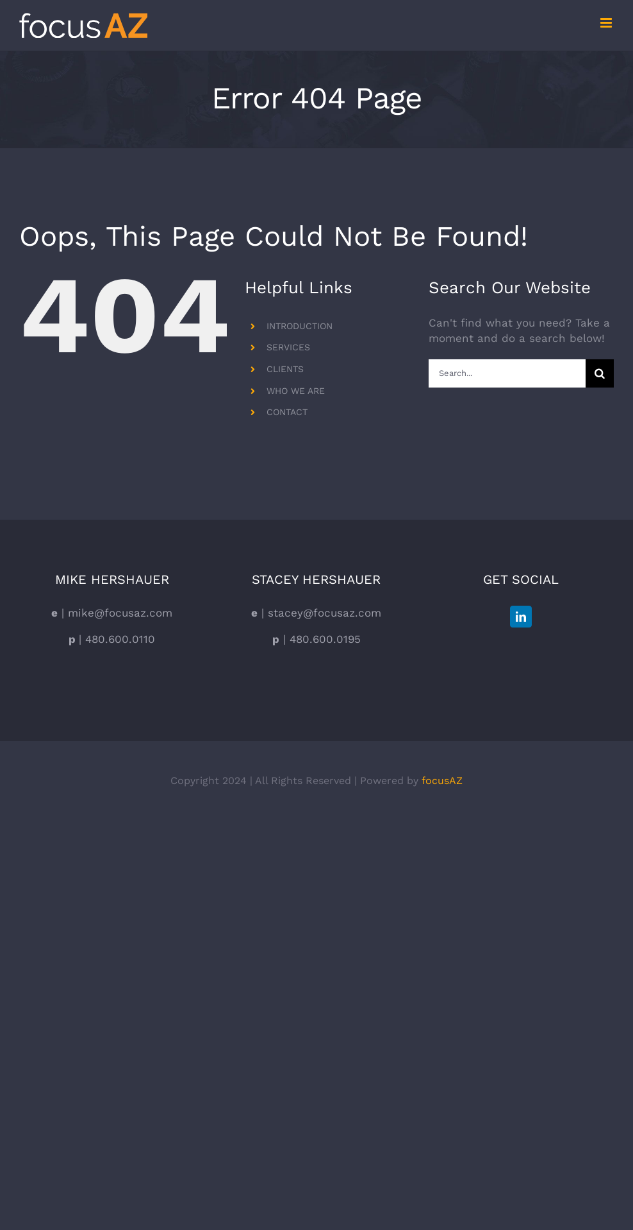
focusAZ (442, 780)
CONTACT (287, 412)
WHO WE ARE (296, 391)
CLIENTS (285, 369)
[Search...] (507, 373)
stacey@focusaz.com (322, 612)
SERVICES (288, 347)
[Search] (600, 373)
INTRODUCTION (300, 326)
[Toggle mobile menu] (607, 23)
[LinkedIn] (521, 617)
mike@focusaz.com (118, 612)
